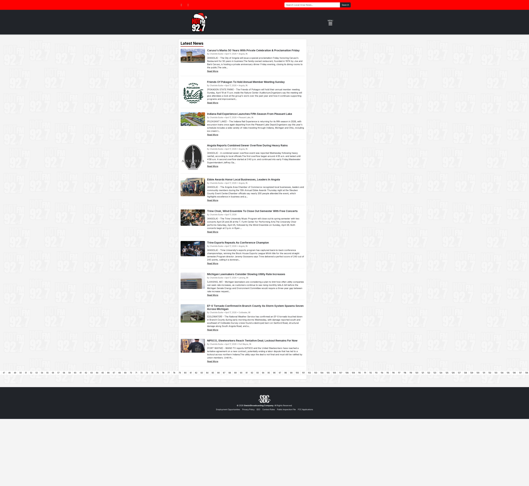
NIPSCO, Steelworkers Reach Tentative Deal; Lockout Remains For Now (252, 340)
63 (91, 373)
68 (119, 373)
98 (285, 373)
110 (359, 373)
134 (502, 373)
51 (26, 373)
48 (9, 373)
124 (441, 373)
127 (459, 373)
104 (321, 373)
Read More (212, 71)
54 (42, 373)
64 (97, 373)
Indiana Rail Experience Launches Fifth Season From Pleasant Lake (249, 113)
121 (423, 373)
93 (257, 373)
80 (185, 373)
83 (202, 373)
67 (114, 373)
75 (158, 373)
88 (230, 373)
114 (382, 373)
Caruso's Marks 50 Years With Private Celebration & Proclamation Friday (253, 50)
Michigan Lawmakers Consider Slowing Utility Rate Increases (246, 274)
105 (328, 373)
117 (399, 373)
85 (213, 373)
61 (81, 373)
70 (131, 373)
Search (345, 5)
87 (224, 373)
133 (496, 373)
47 (4, 373)
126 (453, 373)
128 (465, 373)
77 (169, 373)
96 (274, 373)
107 (340, 373)
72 (141, 373)
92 (252, 373)
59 (69, 373)
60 (75, 373)
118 (405, 373)
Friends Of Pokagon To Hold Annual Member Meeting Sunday (246, 82)
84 (207, 373)
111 (365, 373)
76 (163, 373)
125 (447, 373)
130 (477, 373)
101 (303, 373)
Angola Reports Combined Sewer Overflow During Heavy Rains (247, 145)
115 (387, 373)
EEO (258, 409)
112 (370, 373)
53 (37, 373)
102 (309, 373)
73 (147, 373)
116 (393, 373)
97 (280, 373)
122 (428, 373)
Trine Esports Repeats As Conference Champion (238, 242)
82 (196, 373)
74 (152, 373)
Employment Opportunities (228, 409)
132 (489, 373)
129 (471, 373)
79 (180, 373)
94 (263, 373)
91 (247, 373)
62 (86, 373)
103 (315, 373)
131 (484, 373)
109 (353, 373)
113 (376, 373)
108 (347, 373)
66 (108, 373)
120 (416, 373)
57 (58, 373)
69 (125, 373)
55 (47, 373)
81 (191, 373)
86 (218, 373)
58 (64, 373)
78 (174, 373)
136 (514, 373)
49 (15, 373)
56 (53, 373)
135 (508, 373)
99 (291, 373)
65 (103, 373)
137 (520, 373)
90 (241, 373)
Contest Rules (268, 409)
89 (235, 373)
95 (269, 373)
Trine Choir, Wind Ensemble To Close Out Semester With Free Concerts (252, 211)
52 (31, 373)
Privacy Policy (248, 409)
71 (136, 373)
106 (334, 373)
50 (20, 373)
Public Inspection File (286, 409)
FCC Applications (305, 409)
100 (297, 373)
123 (434, 373)
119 (411, 373)
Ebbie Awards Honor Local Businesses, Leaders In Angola (243, 179)
